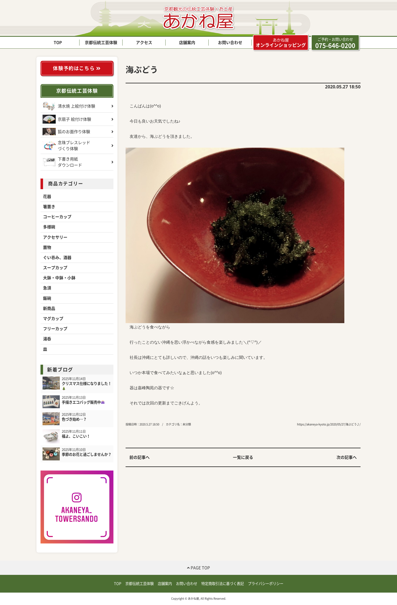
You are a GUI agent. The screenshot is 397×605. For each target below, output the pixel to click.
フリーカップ (55, 329)
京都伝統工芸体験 (101, 43)
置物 (47, 247)
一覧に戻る (243, 457)
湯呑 (47, 339)
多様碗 (49, 227)
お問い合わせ (230, 43)
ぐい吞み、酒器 (57, 258)
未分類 (187, 424)
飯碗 (47, 298)
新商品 (49, 308)
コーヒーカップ (57, 217)
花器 (47, 196)
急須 (47, 288)
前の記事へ (139, 457)
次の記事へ (346, 457)
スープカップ (55, 268)
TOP (58, 43)
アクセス (144, 43)
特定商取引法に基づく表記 (222, 584)
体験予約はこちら (77, 68)
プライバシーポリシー (265, 584)
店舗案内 (187, 43)
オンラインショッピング (281, 42)
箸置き (49, 207)
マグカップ (53, 319)
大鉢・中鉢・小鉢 (59, 278)
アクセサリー (55, 237)
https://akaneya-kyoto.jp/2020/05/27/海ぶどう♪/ (329, 424)
